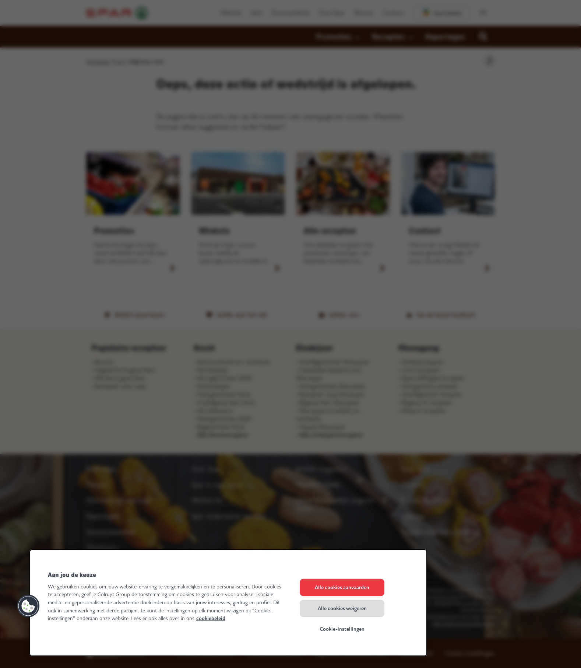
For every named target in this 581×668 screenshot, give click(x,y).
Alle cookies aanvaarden (342, 587)
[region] (228, 602)
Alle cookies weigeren (342, 608)
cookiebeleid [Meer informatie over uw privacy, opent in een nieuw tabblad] (210, 618)
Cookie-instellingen (342, 629)
